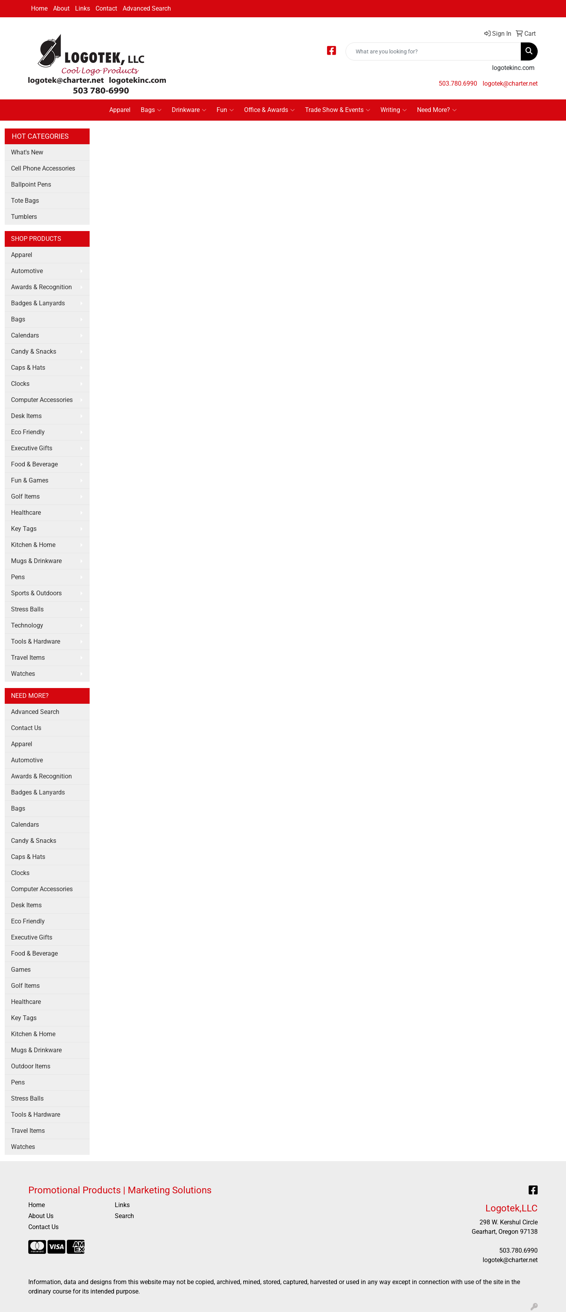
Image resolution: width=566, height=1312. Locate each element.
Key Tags (24, 528)
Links (82, 8)
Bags (151, 110)
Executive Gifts (31, 448)
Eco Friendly (28, 432)
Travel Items (28, 657)
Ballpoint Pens (31, 184)
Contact (106, 8)
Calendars (25, 335)
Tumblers (24, 216)
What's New (27, 152)
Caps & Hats (28, 367)
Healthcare (26, 512)
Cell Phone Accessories (43, 168)
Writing (393, 110)
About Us (40, 1216)
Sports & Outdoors (36, 593)
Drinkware (189, 110)
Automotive (27, 271)
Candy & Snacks (33, 351)
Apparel (119, 110)
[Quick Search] (433, 51)
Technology (27, 625)
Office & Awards (269, 110)
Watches (23, 673)
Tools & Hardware (35, 641)
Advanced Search (147, 8)
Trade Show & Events (337, 110)
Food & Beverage (34, 464)
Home (39, 8)
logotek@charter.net (510, 83)
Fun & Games (29, 480)
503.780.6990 (458, 83)
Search (124, 1216)
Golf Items (25, 496)
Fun (225, 110)
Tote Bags (25, 200)
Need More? (437, 110)
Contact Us (26, 728)
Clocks (20, 383)
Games (21, 969)
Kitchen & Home (33, 545)
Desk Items (26, 416)
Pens (18, 577)
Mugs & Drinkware (36, 561)
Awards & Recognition (41, 287)
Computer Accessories (42, 400)
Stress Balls (27, 609)
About (61, 8)
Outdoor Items (30, 1066)
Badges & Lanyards (38, 303)
